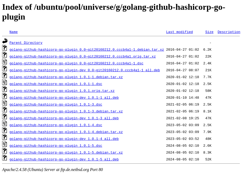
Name (14, 31)
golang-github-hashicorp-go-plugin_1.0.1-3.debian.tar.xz (66, 111)
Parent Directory (26, 42)
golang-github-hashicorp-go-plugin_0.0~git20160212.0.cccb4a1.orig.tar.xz (83, 56)
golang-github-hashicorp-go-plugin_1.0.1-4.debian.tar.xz (66, 131)
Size (209, 31)
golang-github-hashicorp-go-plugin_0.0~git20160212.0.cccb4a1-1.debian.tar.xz (87, 49)
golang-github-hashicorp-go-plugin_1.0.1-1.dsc (56, 83)
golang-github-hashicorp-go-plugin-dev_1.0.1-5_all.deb (64, 159)
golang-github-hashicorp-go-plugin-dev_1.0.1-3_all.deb (64, 118)
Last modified (179, 31)
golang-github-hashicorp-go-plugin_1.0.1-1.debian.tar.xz (66, 76)
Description (229, 31)
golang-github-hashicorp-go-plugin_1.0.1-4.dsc (56, 124)
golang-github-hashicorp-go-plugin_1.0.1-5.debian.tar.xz (66, 152)
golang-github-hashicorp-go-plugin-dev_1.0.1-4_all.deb (64, 138)
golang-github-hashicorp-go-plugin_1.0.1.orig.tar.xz (62, 90)
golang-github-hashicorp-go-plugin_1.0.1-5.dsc (56, 145)
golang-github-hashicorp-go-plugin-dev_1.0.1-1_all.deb (64, 97)
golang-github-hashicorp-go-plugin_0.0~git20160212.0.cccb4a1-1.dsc (76, 63)
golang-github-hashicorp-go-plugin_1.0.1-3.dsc (56, 104)
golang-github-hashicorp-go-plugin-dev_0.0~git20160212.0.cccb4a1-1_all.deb (85, 70)
